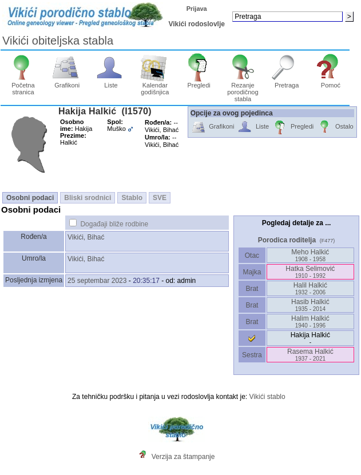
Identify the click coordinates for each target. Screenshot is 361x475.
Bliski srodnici (87, 198)
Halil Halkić (310, 288)
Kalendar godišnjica (154, 85)
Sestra (252, 355)
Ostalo (335, 127)
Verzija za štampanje (183, 457)
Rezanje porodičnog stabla (243, 89)
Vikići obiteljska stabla (57, 40)
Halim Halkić (310, 321)
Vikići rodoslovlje (196, 24)
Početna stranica (23, 85)
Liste (111, 82)
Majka (252, 272)
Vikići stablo (267, 397)
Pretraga (287, 82)
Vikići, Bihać (86, 237)
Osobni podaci (30, 198)
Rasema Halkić (310, 355)
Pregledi (199, 82)
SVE (159, 198)
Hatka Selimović (310, 272)
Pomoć (331, 82)
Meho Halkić (310, 255)
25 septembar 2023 (97, 281)
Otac (252, 256)
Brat (251, 289)
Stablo (131, 198)
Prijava (197, 8)
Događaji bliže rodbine (114, 224)
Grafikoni (67, 82)
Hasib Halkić (310, 305)
